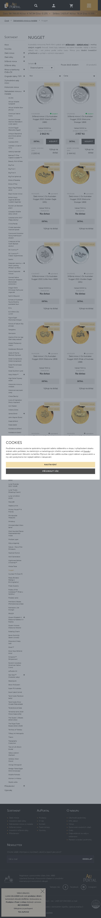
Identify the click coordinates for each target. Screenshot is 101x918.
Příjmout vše (50, 471)
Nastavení (50, 465)
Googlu (87, 451)
